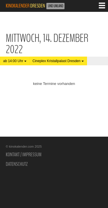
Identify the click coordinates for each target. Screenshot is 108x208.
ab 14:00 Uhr (14, 61)
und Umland (55, 6)
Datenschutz (17, 164)
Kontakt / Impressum (23, 154)
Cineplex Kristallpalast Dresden (58, 61)
